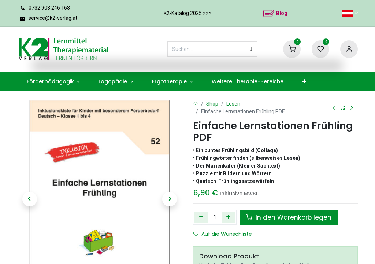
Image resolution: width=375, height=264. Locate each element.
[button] (29, 199)
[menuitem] (53, 81)
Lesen (233, 104)
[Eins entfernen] (201, 217)
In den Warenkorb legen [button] (288, 217)
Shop (212, 104)
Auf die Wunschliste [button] (222, 234)
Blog (281, 13)
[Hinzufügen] (228, 217)
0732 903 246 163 (49, 8)
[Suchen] (251, 49)
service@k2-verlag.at (53, 18)
